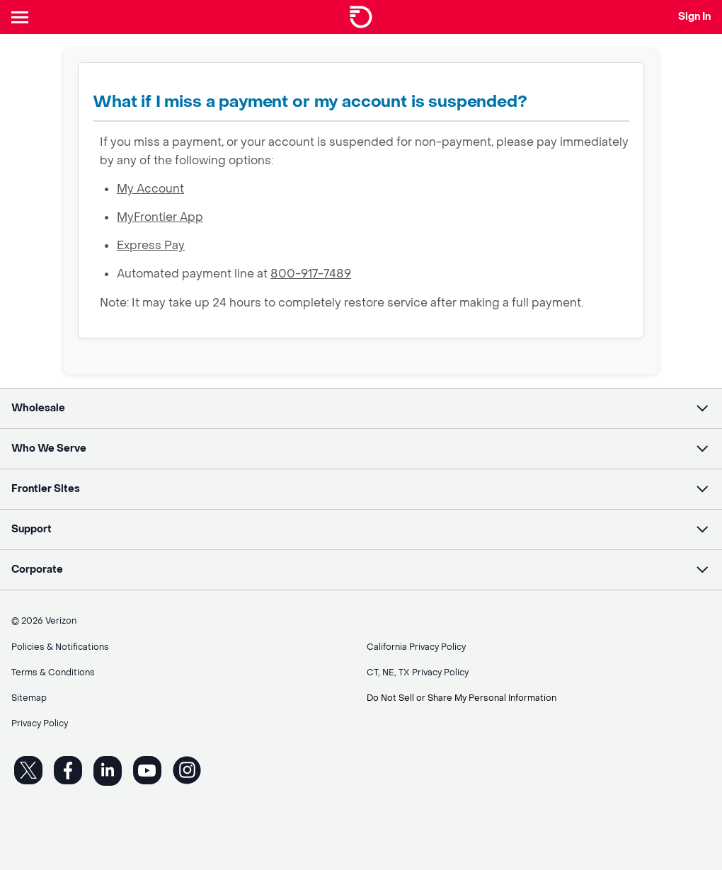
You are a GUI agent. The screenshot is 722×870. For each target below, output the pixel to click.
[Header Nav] (22, 17)
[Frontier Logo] (361, 17)
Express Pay (151, 245)
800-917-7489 (310, 273)
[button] (361, 408)
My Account (150, 188)
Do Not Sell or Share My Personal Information (461, 698)
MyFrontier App (160, 217)
